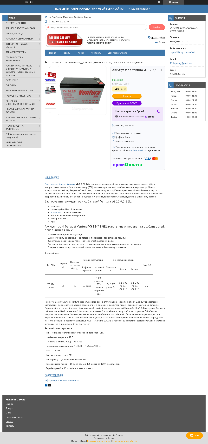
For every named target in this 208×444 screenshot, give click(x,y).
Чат (194, 435)
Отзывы (9, 421)
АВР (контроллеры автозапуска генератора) (21, 136)
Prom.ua (119, 435)
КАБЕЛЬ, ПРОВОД (14, 33)
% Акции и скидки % (139, 8)
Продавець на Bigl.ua (104, 438)
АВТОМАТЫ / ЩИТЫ (16, 23)
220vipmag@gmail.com (181, 63)
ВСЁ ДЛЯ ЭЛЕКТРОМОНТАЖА (20, 28)
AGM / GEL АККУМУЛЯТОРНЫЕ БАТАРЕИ (21, 119)
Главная (52, 53)
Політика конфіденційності (124, 441)
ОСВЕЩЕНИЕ (12, 80)
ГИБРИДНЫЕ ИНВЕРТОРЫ (18, 95)
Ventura (71, 184)
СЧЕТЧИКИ (11, 85)
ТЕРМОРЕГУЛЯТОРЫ (16, 52)
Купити (127, 96)
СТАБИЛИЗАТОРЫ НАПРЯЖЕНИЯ (14, 59)
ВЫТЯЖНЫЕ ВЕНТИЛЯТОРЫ (19, 90)
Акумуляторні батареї (55, 184)
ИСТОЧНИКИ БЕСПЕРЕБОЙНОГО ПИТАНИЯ (20, 102)
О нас (81, 53)
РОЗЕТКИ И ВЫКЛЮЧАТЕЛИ (19, 38)
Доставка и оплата (15, 417)
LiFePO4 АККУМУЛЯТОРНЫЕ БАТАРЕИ (20, 111)
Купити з (127, 103)
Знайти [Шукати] (156, 27)
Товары (66, 53)
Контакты (96, 53)
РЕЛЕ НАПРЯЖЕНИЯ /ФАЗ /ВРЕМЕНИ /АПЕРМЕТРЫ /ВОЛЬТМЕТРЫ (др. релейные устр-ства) (20, 70)
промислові (56, 212)
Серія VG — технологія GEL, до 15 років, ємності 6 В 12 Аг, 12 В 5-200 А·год (91, 62)
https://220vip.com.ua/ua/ (182, 52)
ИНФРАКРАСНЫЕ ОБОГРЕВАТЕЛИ (14, 144)
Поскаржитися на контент (99, 441)
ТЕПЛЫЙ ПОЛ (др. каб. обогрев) (17, 45)
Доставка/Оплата (117, 53)
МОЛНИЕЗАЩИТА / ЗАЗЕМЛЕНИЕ (15, 127)
